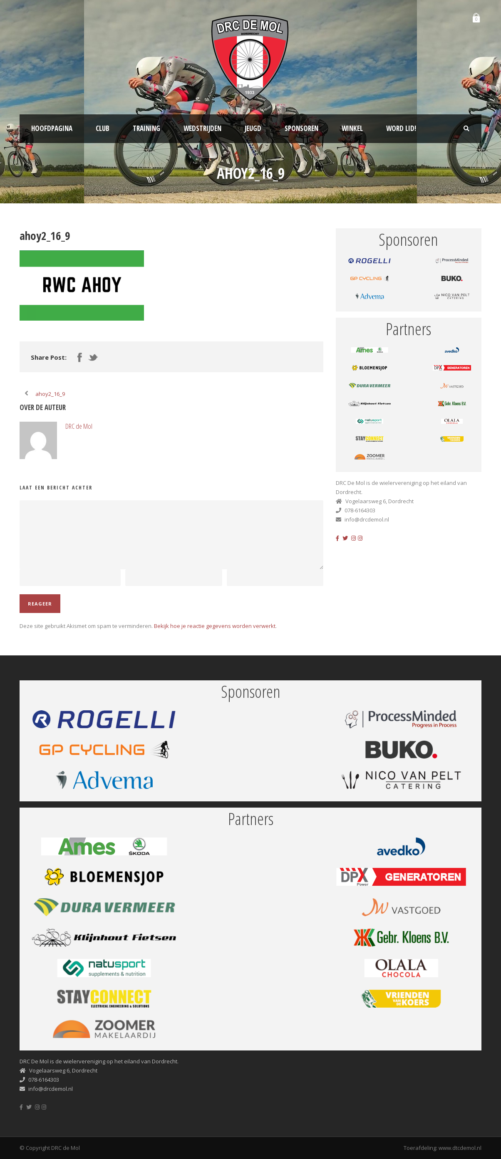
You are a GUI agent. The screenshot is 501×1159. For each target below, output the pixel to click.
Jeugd (253, 128)
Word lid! (401, 128)
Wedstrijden (202, 128)
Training (146, 128)
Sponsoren (301, 128)
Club (102, 128)
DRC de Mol (78, 426)
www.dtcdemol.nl (460, 1148)
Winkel (352, 128)
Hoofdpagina (51, 128)
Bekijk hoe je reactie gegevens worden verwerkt (214, 626)
